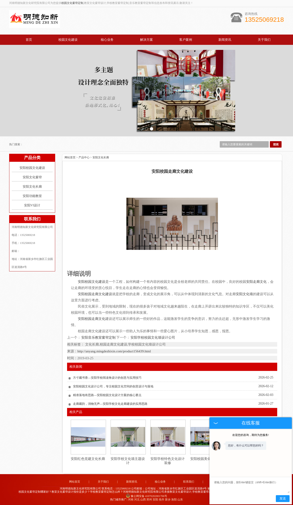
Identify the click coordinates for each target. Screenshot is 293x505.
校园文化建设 (68, 39)
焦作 (161, 499)
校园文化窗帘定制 (72, 3)
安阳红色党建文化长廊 (88, 459)
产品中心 (84, 157)
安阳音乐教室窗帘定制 (98, 337)
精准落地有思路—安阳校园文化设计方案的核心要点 (107, 395)
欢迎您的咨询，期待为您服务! (250, 435)
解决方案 (146, 39)
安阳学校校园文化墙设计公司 (152, 337)
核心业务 (107, 39)
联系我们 (188, 481)
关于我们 (264, 39)
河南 (130, 499)
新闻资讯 (224, 39)
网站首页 (70, 157)
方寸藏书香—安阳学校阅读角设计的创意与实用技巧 (107, 377)
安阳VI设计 (32, 205)
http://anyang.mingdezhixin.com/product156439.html (114, 351)
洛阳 (174, 499)
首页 (29, 39)
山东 (180, 499)
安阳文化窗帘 (32, 177)
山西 (143, 499)
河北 (137, 499)
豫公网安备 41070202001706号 (146, 496)
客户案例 (185, 39)
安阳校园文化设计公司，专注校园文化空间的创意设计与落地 (113, 386)
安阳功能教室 (32, 196)
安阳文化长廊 (32, 186)
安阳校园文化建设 (32, 168)
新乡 (168, 499)
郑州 (149, 499)
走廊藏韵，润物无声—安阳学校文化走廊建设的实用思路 (110, 403)
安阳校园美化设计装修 (207, 459)
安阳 (155, 499)
